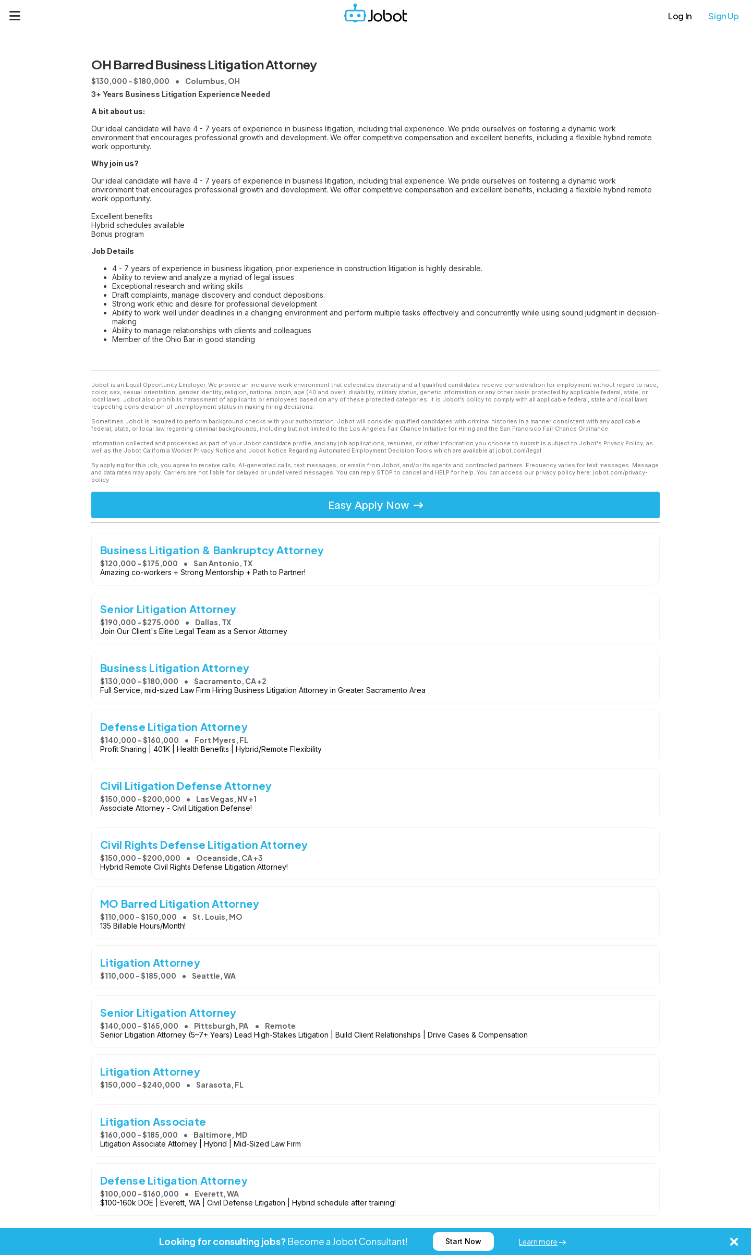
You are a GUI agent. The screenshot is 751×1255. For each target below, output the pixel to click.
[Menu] (15, 16)
